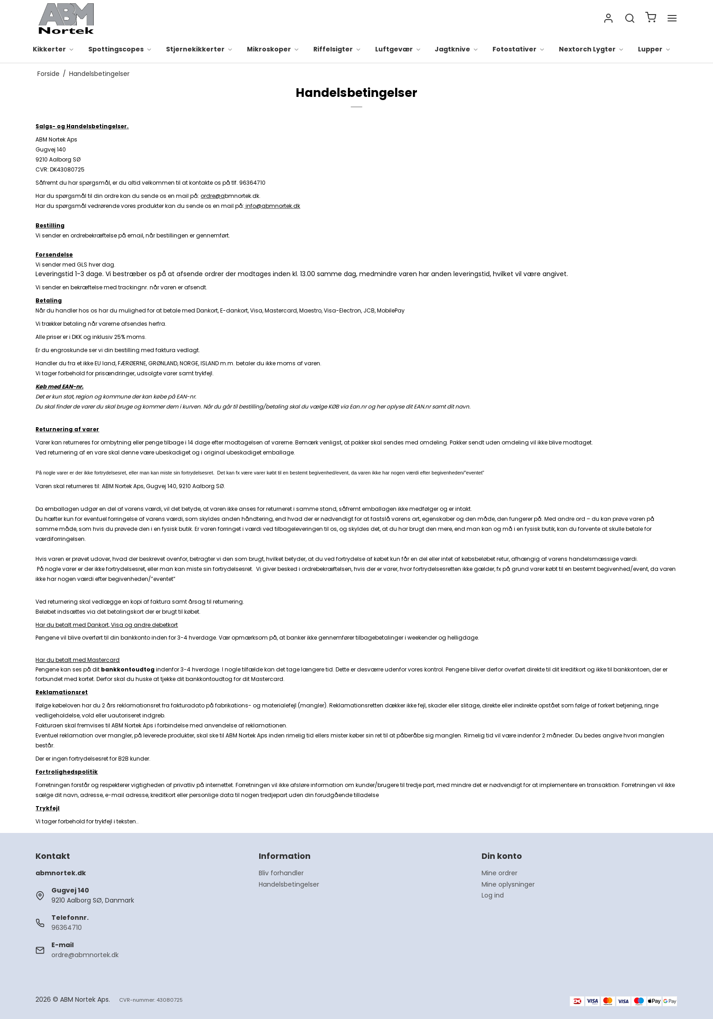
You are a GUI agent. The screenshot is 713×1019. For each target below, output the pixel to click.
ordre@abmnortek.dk (85, 954)
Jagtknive (457, 49)
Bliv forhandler (281, 873)
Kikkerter (54, 49)
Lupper (654, 49)
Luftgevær (398, 49)
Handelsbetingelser (289, 884)
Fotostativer (518, 49)
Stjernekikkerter (199, 49)
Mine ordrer (499, 873)
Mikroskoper (273, 49)
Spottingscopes (120, 49)
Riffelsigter (337, 49)
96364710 (66, 927)
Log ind (493, 895)
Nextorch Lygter (591, 49)
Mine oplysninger (508, 884)
